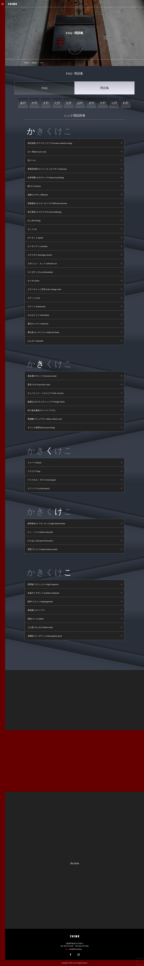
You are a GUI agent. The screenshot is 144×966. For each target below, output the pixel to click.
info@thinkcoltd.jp (75, 949)
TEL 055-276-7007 (67, 946)
